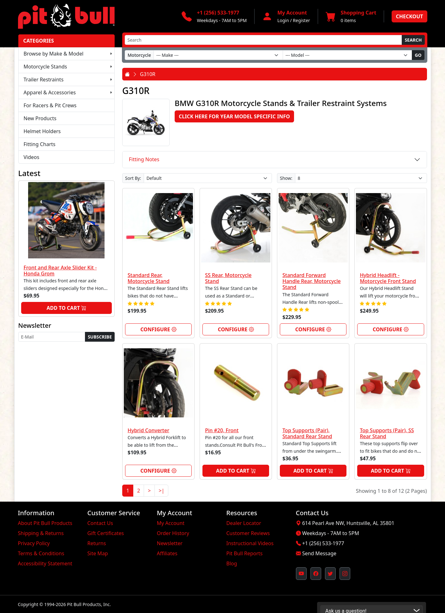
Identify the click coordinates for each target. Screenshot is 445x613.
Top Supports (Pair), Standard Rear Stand (307, 433)
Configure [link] (159, 329)
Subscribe (100, 337)
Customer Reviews (248, 533)
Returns (96, 543)
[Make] (218, 55)
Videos (31, 157)
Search (413, 40)
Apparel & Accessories (50, 92)
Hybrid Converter (148, 430)
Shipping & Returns (41, 533)
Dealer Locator (243, 523)
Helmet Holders (42, 131)
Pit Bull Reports (244, 553)
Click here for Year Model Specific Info (234, 116)
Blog (231, 563)
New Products (40, 118)
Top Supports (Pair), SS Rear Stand (387, 433)
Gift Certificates (105, 533)
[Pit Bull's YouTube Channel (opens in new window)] (301, 573)
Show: (286, 178)
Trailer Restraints (44, 79)
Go (418, 55)
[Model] (347, 55)
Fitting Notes (144, 159)
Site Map (97, 553)
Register (301, 20)
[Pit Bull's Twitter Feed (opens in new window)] (330, 573)
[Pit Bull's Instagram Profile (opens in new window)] (345, 573)
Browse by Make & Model (54, 53)
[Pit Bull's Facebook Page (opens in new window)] (315, 573)
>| (161, 490)
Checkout (409, 16)
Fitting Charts (40, 144)
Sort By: (133, 178)
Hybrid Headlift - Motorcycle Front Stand (388, 278)
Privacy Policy (34, 543)
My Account (171, 523)
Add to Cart (66, 308)
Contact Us (100, 523)
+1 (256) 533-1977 (323, 543)
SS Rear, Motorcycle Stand (228, 278)
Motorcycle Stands (45, 66)
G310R (147, 74)
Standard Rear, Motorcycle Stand (149, 278)
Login (283, 20)
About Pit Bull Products (45, 523)
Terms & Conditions (41, 553)
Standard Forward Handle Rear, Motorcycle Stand (311, 281)
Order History (173, 533)
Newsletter (170, 543)
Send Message (319, 553)
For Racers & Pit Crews (50, 105)
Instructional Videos (250, 543)
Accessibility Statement (45, 563)
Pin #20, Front (221, 430)
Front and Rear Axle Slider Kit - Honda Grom (60, 270)
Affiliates (167, 553)
